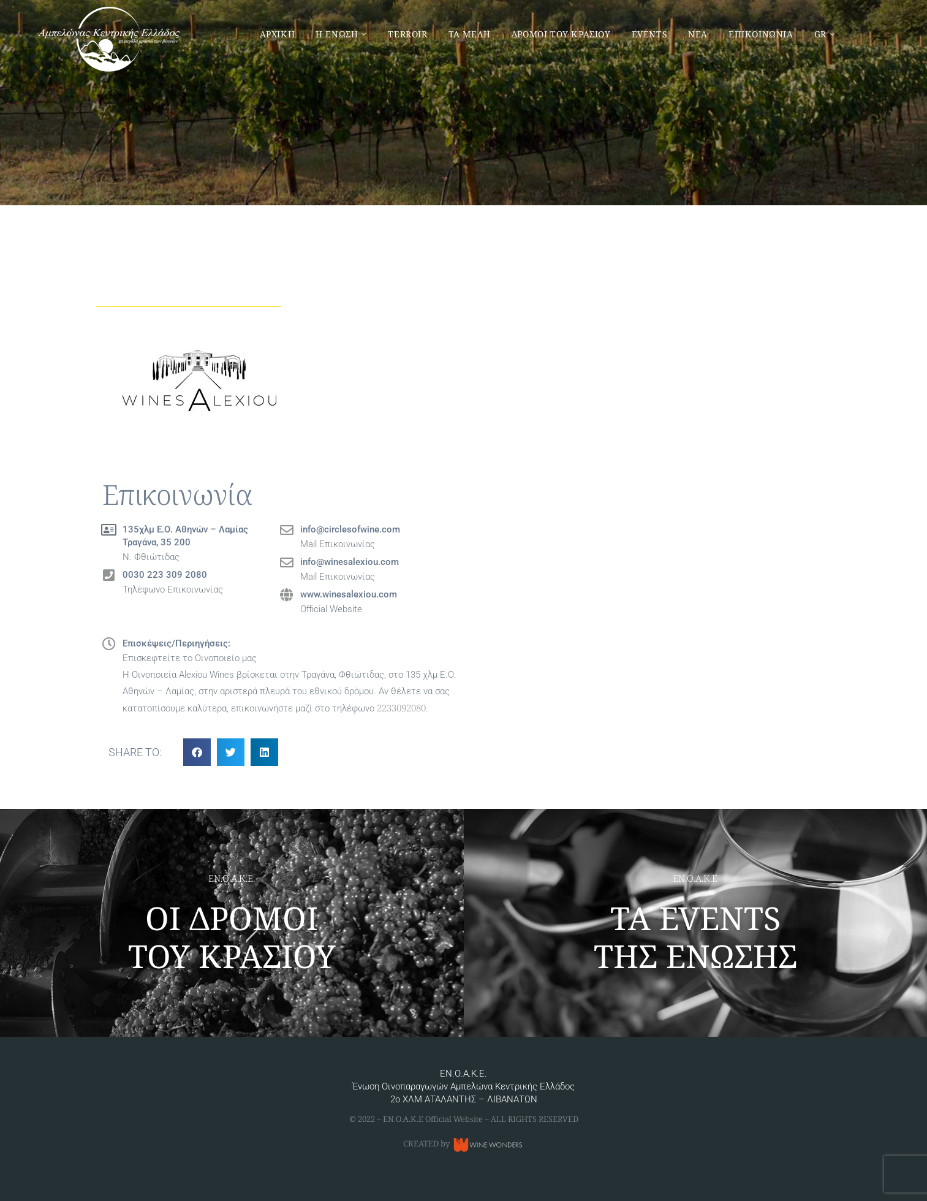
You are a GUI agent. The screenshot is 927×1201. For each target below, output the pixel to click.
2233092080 (401, 708)
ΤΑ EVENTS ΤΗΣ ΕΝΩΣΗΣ (695, 936)
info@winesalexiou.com (349, 561)
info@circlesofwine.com (350, 529)
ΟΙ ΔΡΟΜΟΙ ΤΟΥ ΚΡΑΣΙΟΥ (232, 936)
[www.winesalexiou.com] (286, 595)
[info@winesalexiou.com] (286, 562)
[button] (197, 752)
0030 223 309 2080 (165, 574)
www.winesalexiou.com (348, 594)
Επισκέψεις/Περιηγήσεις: (176, 643)
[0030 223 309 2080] (109, 575)
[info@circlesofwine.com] (286, 530)
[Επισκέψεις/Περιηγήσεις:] (109, 644)
